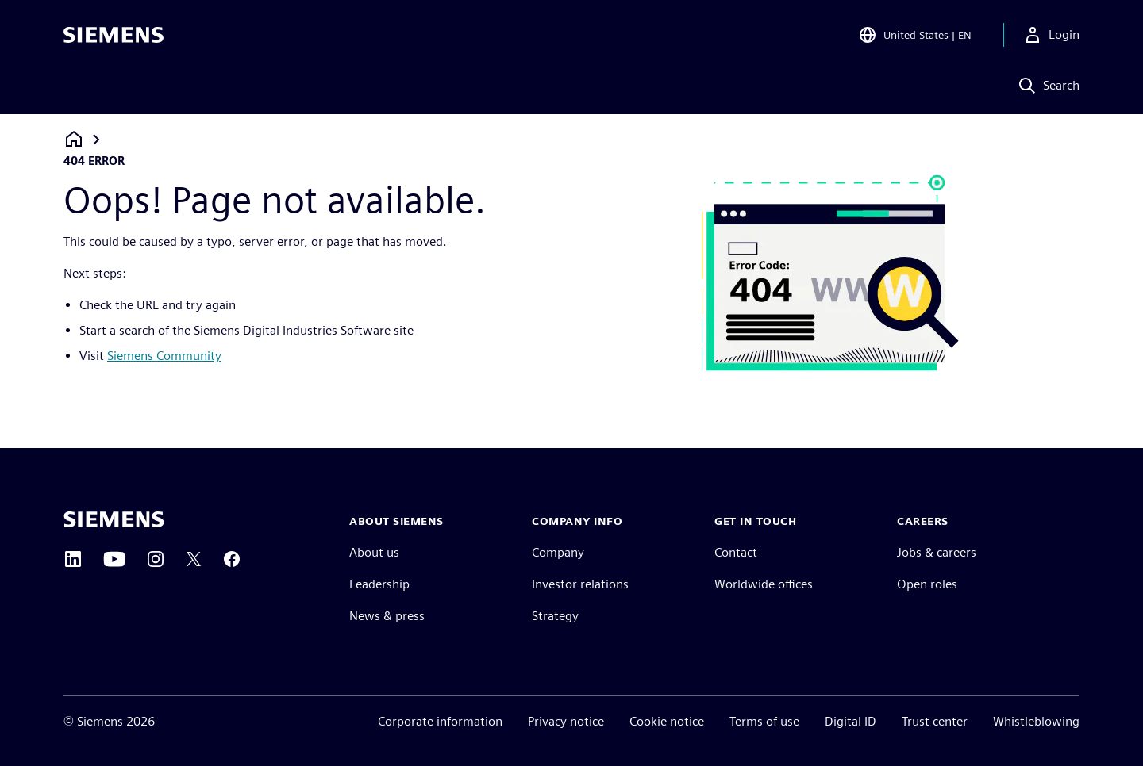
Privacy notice (566, 721)
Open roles (927, 584)
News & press (387, 615)
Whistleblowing (1036, 721)
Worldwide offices (763, 584)
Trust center (935, 721)
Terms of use (764, 721)
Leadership (379, 584)
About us (374, 552)
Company (558, 552)
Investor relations (580, 584)
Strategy (555, 615)
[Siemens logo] (114, 35)
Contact (735, 552)
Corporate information (440, 721)
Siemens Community (164, 355)
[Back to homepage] (73, 139)
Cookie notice (666, 721)
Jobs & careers (936, 552)
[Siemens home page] (114, 519)
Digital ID (850, 721)
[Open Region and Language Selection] (915, 35)
